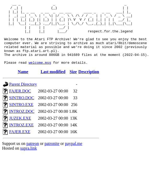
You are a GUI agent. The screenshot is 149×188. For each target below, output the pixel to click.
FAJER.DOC (20, 103)
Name (23, 84)
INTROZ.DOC (21, 124)
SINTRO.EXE (21, 117)
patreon (32, 156)
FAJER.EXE (19, 144)
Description (88, 84)
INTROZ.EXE (21, 137)
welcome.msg (39, 75)
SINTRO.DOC (21, 110)
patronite (51, 156)
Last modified (53, 84)
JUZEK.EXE (20, 130)
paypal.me (73, 156)
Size (73, 84)
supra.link (28, 160)
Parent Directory (23, 97)
